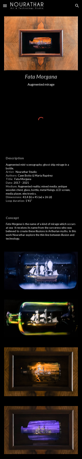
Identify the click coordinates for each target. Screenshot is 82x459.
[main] (41, 79)
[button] (5, 5)
